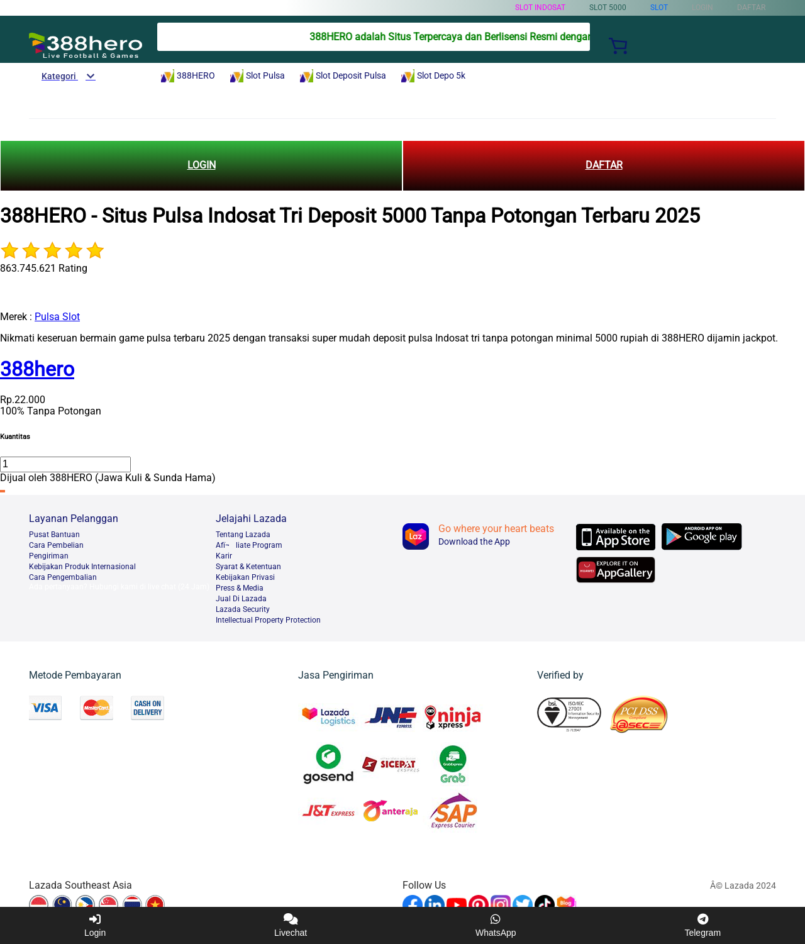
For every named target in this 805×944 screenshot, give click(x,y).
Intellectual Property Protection (268, 620)
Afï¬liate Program (249, 545)
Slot (659, 7)
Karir (224, 556)
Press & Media (240, 588)
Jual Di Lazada (241, 598)
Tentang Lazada (243, 534)
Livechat (290, 925)
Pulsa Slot (57, 317)
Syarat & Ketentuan (248, 566)
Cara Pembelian (56, 545)
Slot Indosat (540, 7)
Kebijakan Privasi (245, 577)
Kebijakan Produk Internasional (82, 566)
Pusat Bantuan (54, 534)
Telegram (702, 925)
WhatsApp (495, 925)
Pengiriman (49, 556)
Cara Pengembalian (63, 577)
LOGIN (201, 165)
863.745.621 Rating (43, 268)
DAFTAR (604, 165)
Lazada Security (243, 609)
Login (95, 925)
